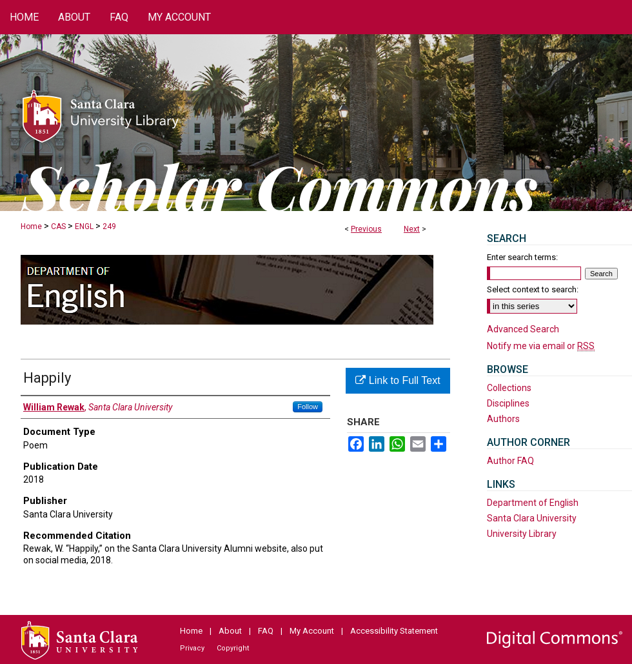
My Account (312, 631)
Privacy (192, 648)
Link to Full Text (397, 380)
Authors (503, 419)
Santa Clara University (532, 518)
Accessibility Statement (394, 631)
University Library (522, 533)
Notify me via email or (541, 346)
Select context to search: (532, 289)
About (230, 631)
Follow (307, 406)
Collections (509, 388)
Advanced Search (523, 329)
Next (412, 229)
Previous (366, 229)
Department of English (532, 503)
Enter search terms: (522, 257)
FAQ (265, 631)
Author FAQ (510, 461)
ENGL (84, 226)
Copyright (233, 648)
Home (31, 226)
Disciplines (508, 403)
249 (109, 226)
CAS (58, 226)
